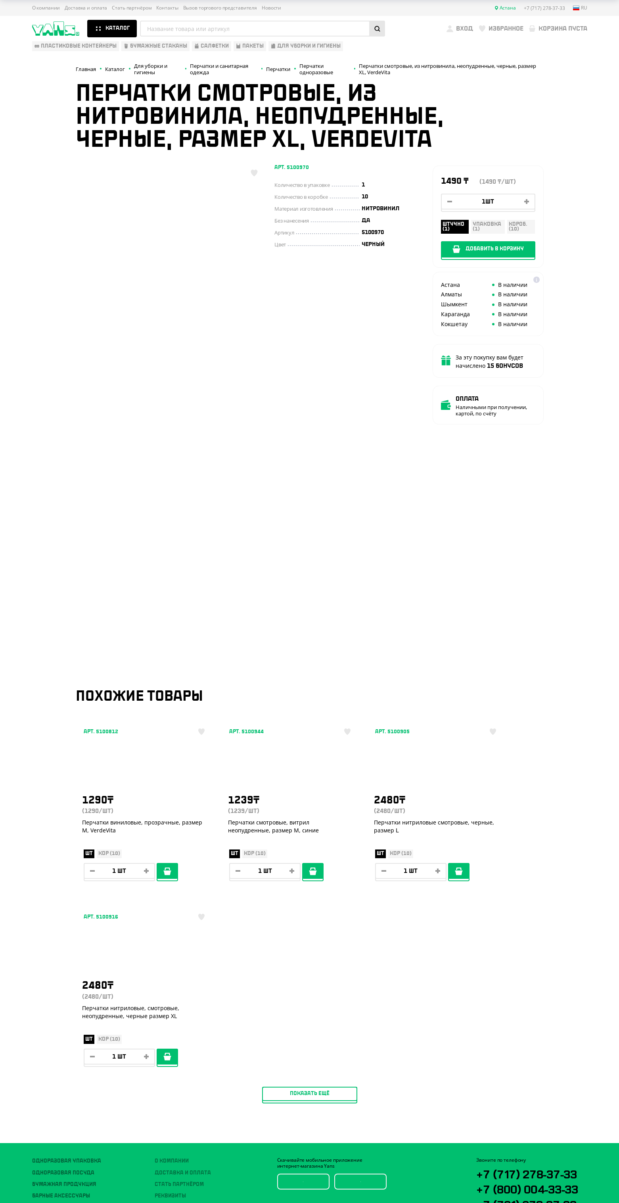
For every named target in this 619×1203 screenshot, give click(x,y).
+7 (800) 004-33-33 (531, 1012)
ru (580, 8)
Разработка (515, 1178)
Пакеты (43, 1042)
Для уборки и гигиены (64, 1053)
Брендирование (177, 1065)
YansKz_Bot (511, 1057)
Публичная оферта (498, 1142)
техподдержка (545, 1178)
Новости (271, 8)
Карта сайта (490, 1154)
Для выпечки (51, 1030)
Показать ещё (310, 916)
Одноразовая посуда (63, 995)
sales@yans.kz (522, 1087)
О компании (46, 8)
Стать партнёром (131, 8)
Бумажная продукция (64, 1007)
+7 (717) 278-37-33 (530, 996)
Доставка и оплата (86, 8)
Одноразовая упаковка (66, 983)
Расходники (50, 1065)
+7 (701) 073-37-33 (530, 1027)
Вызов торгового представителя (220, 8)
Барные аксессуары (61, 1018)
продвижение (521, 1184)
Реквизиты (170, 1018)
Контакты (167, 8)
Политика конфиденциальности (514, 1148)
